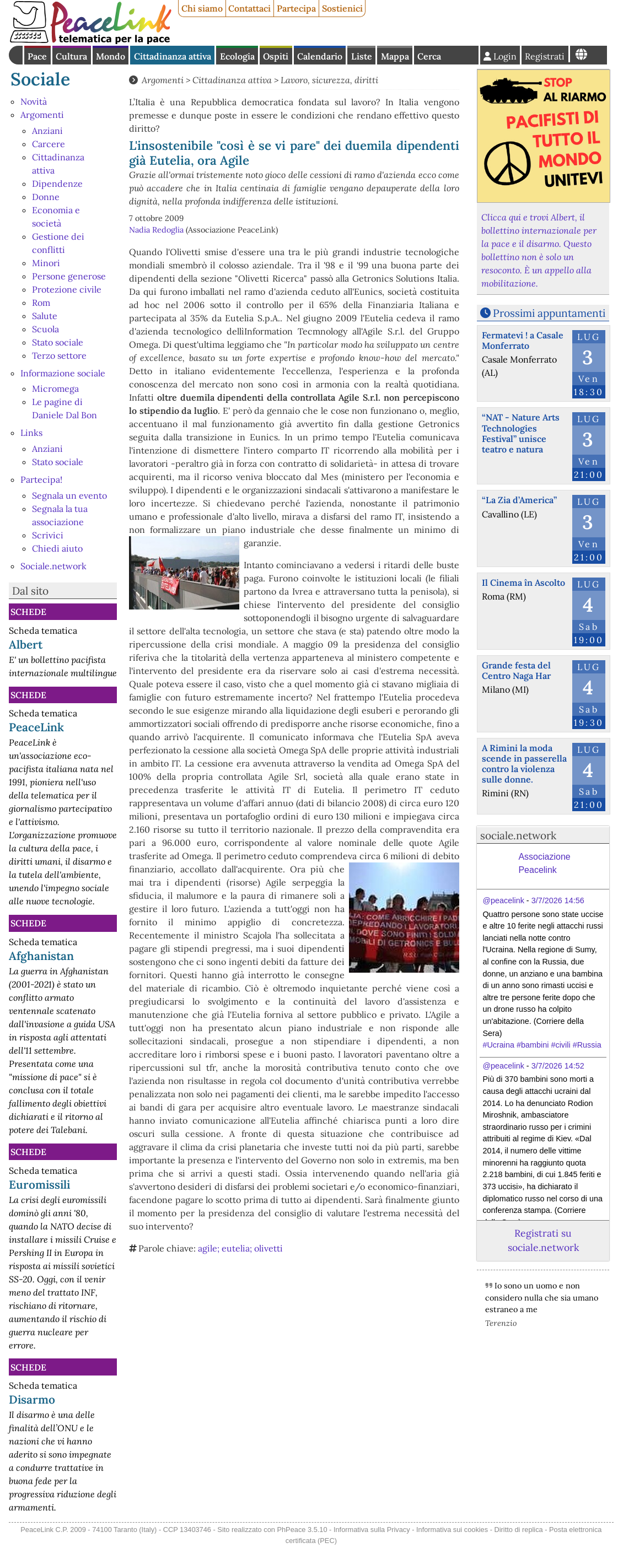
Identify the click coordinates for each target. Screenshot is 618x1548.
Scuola (45, 329)
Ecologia (237, 56)
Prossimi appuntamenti (549, 313)
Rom (41, 302)
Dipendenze (57, 183)
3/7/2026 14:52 (557, 1065)
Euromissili (39, 1184)
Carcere (48, 143)
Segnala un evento (69, 495)
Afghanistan (41, 955)
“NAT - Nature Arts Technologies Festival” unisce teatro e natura (521, 433)
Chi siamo (202, 8)
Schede (28, 611)
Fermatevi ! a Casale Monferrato (522, 340)
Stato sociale (57, 342)
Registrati (545, 56)
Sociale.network (53, 565)
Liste (361, 56)
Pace (37, 56)
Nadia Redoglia (156, 230)
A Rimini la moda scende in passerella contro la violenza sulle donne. (524, 763)
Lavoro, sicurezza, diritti (329, 79)
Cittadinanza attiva (172, 56)
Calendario (319, 56)
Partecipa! (41, 479)
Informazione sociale (62, 373)
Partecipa (296, 8)
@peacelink (503, 900)
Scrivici (47, 535)
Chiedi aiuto (57, 548)
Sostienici (342, 8)
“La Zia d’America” (519, 499)
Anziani (47, 130)
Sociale (40, 79)
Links (31, 432)
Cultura (71, 56)
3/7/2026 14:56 (557, 900)
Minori (46, 262)
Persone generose (69, 276)
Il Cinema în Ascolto (523, 582)
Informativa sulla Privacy (372, 1529)
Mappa (395, 56)
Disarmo (32, 1399)
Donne (46, 196)
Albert (25, 644)
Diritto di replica (519, 1529)
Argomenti (42, 114)
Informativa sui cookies (452, 1529)
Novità (33, 101)
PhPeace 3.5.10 (302, 1529)
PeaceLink (36, 727)
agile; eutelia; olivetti (240, 1248)
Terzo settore (59, 355)
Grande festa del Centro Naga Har (516, 670)
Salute (44, 315)
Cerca (429, 56)
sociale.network (518, 835)
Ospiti (275, 56)
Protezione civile (66, 289)
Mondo (110, 56)
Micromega (55, 388)
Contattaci (249, 8)
